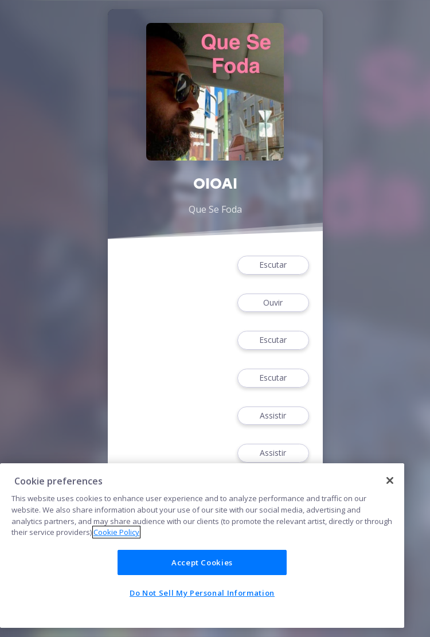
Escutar (273, 265)
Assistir (273, 416)
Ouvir (273, 303)
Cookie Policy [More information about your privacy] (116, 532)
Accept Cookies (202, 562)
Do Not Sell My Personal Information (202, 593)
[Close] (389, 480)
